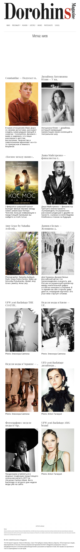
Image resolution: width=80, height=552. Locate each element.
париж (46, 532)
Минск (20, 531)
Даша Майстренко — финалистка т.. (53, 157)
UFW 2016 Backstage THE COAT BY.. (19, 304)
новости (43, 532)
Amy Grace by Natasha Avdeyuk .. (17, 227)
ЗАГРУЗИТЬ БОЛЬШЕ (40, 526)
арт (22, 531)
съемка (5, 534)
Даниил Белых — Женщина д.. (51, 227)
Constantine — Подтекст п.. (21, 78)
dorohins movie (11, 531)
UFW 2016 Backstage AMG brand (55, 424)
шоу (17, 534)
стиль (63, 532)
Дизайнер (16, 531)
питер (49, 532)
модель (15, 532)
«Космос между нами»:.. (19, 156)
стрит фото (73, 532)
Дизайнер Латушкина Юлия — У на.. (54, 78)
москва (24, 532)
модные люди (20, 532)
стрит (65, 532)
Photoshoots (48, 25)
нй (40, 532)
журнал (38, 531)
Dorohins (6, 531)
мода (12, 532)
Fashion (24, 25)
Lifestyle (32, 25)
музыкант (32, 532)
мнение (9, 532)
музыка (28, 532)
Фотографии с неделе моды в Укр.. (18, 424)
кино (60, 531)
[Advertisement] (40, 55)
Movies (40, 25)
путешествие (55, 532)
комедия (6, 532)
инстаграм (46, 531)
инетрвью (42, 531)
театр (8, 534)
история (55, 531)
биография (26, 531)
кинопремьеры (65, 531)
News (8, 25)
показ (52, 532)
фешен (12, 534)
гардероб (32, 531)
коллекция (71, 531)
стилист (59, 532)
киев (58, 531)
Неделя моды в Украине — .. (21, 364)
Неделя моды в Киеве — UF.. (55, 304)
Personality (15, 25)
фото (15, 534)
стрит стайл (68, 532)
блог (29, 531)
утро (10, 534)
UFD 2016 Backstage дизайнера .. (52, 364)
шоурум (19, 534)
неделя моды (37, 532)
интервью (51, 531)
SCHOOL (57, 25)
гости (35, 531)
